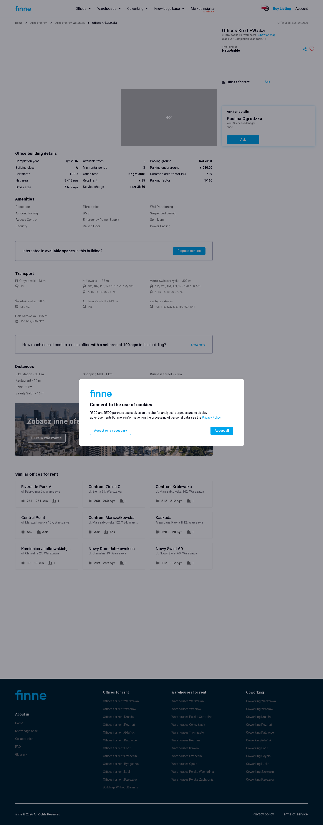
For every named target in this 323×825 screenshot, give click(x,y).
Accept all (221, 431)
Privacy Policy (211, 417)
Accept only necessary (110, 431)
